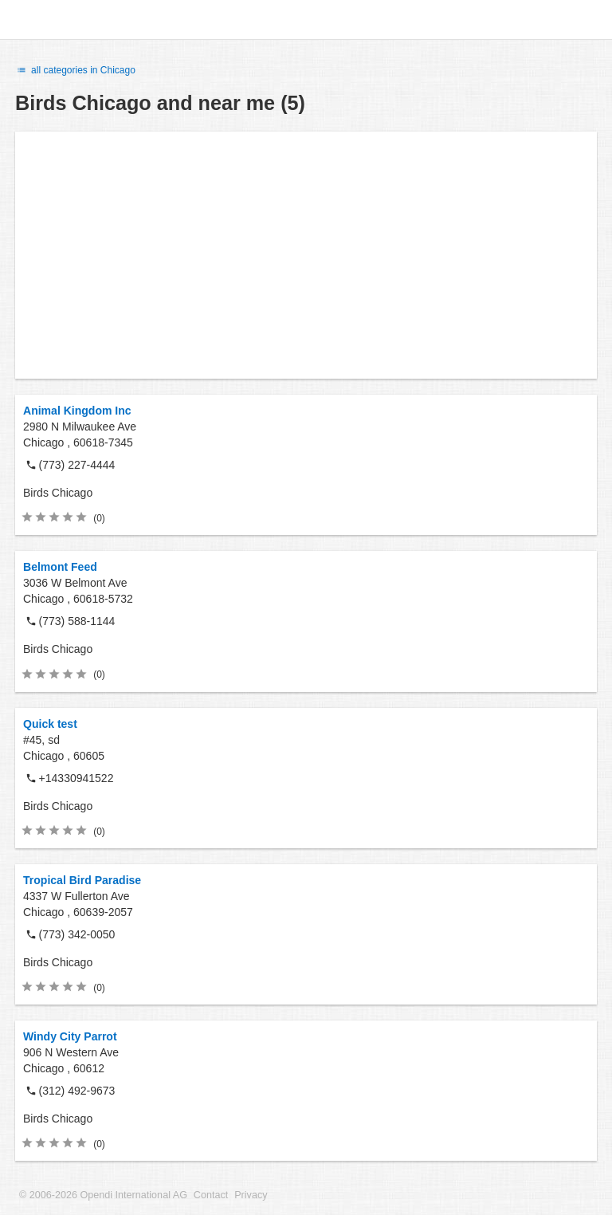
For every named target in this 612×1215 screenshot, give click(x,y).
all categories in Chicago (75, 70)
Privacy (250, 1195)
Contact (211, 1195)
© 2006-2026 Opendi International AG (103, 1195)
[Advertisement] (306, 255)
